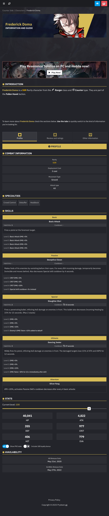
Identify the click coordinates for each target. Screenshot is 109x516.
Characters (20, 10)
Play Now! (54, 72)
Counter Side (7, 10)
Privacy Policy (54, 500)
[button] (97, 3)
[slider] (89, 408)
